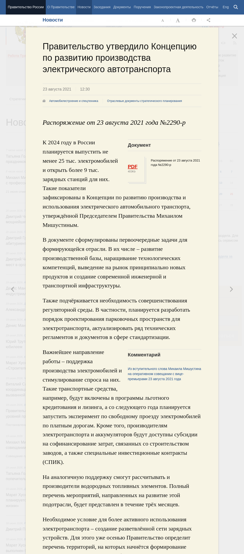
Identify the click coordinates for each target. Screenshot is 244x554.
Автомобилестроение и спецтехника (73, 101)
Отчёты (212, 7)
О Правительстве (61, 7)
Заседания (101, 7)
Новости (84, 7)
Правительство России (26, 7)
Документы (122, 7)
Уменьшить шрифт (163, 20)
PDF (132, 166)
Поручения (142, 7)
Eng (226, 7)
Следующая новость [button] (13, 289)
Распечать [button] (194, 20)
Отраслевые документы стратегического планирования (144, 101)
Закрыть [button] (238, 39)
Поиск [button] (236, 7)
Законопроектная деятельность (178, 7)
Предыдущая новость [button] (231, 289)
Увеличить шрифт (178, 20)
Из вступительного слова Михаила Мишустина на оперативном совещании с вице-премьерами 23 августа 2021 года (164, 374)
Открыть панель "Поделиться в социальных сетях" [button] (209, 20)
